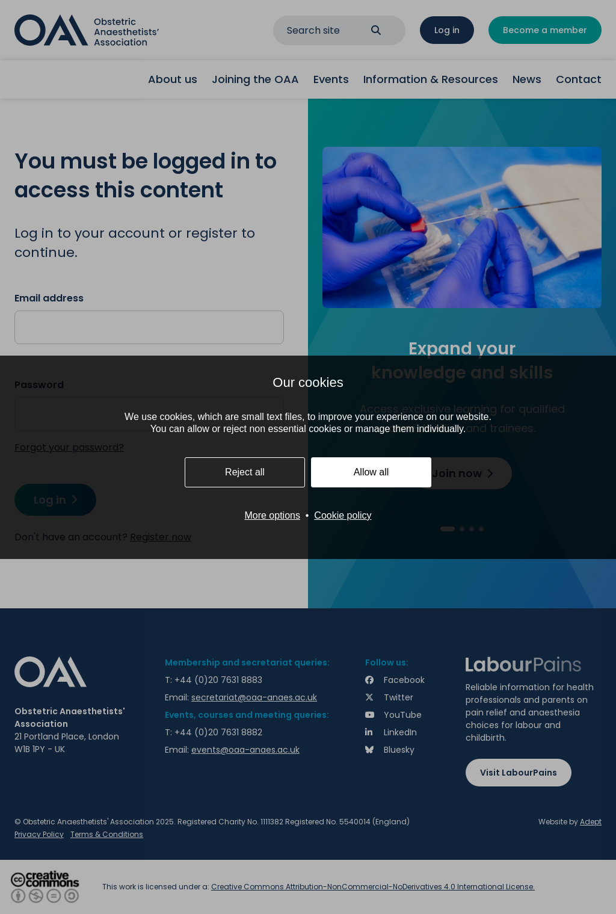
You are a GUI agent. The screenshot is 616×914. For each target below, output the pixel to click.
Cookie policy (342, 515)
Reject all (245, 472)
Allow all (371, 472)
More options (272, 515)
